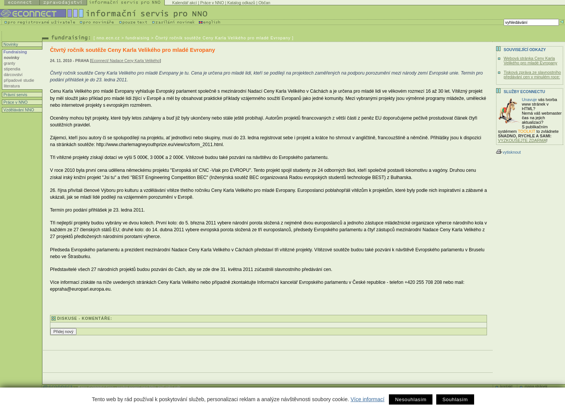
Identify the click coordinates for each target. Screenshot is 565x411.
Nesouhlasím (410, 399)
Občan (264, 2)
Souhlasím (455, 399)
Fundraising (14, 52)
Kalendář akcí (184, 2)
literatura (12, 86)
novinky (11, 57)
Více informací (367, 399)
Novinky (10, 44)
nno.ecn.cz (108, 38)
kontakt (506, 387)
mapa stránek (536, 387)
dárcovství (13, 74)
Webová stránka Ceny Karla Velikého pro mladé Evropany (530, 60)
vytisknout (508, 152)
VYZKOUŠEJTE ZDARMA (522, 140)
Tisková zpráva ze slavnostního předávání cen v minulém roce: (532, 74)
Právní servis (14, 94)
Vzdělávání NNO (18, 109)
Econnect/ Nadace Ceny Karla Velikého (125, 61)
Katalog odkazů (241, 2)
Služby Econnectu (524, 92)
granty (9, 63)
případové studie (19, 80)
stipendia (12, 69)
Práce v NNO (212, 2)
